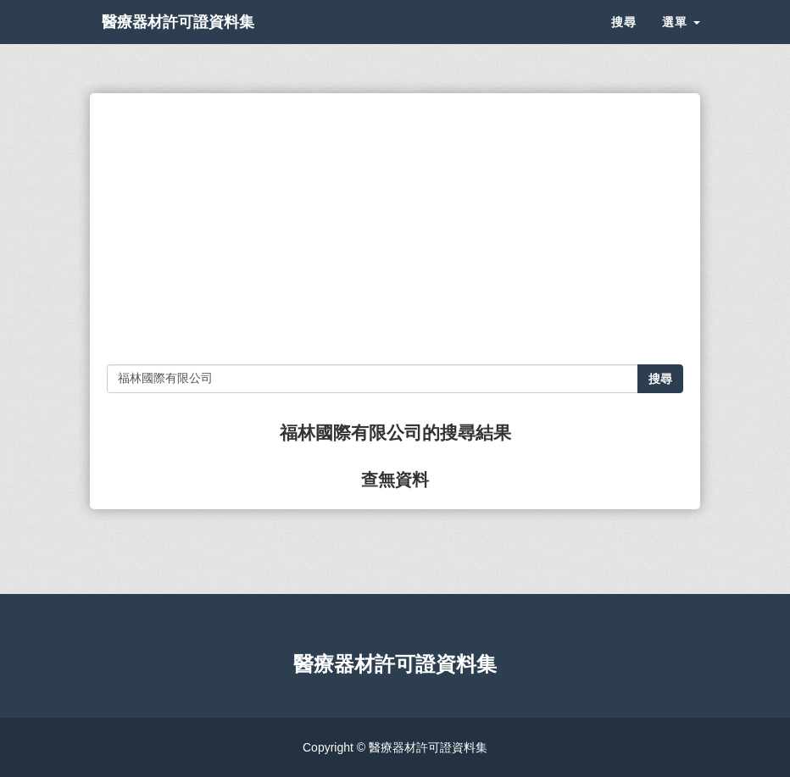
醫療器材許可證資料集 (208, 42)
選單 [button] (681, 42)
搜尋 (624, 42)
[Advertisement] (395, 228)
